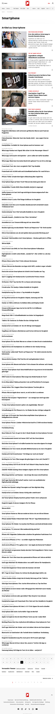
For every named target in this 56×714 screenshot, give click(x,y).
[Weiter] (53, 8)
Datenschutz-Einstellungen (17, 704)
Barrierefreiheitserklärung (21, 700)
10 (41, 682)
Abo (49, 3)
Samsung (30, 668)
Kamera (4, 671)
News (3, 8)
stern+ (34, 8)
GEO (38, 8)
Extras (8, 8)
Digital (3, 11)
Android (27, 671)
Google (43, 668)
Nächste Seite (48, 678)
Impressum (10, 700)
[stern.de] (27, 3)
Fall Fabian (16, 8)
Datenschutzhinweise (9, 702)
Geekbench (20, 671)
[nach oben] (52, 695)
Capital (43, 8)
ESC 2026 (22, 8)
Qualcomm (11, 671)
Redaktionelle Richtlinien (36, 700)
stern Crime (49, 8)
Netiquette (28, 702)
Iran (28, 8)
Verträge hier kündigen (38, 702)
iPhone (37, 668)
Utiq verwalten (20, 702)
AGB (45, 700)
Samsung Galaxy (20, 668)
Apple (38, 671)
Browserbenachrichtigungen (38, 704)
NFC (33, 671)
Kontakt (27, 704)
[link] (52, 3)
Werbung (47, 702)
